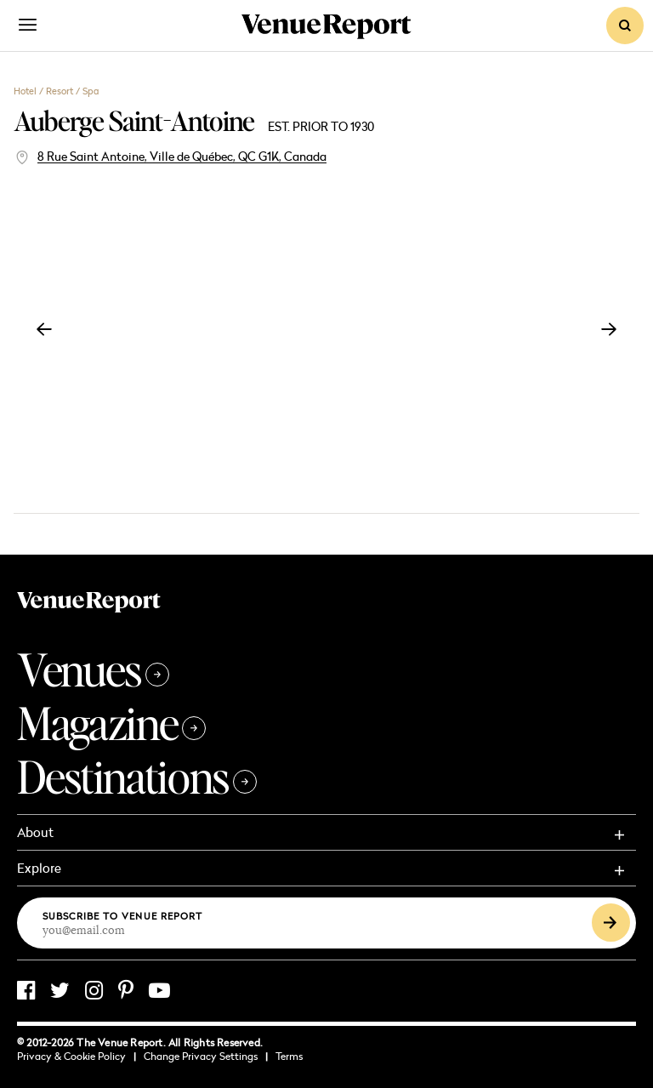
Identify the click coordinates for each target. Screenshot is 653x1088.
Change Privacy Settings (206, 1056)
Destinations (137, 776)
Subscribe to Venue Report (123, 915)
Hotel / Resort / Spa (56, 90)
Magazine (111, 722)
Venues (93, 669)
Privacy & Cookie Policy (76, 1056)
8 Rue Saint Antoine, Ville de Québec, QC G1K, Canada (181, 156)
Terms (289, 1056)
